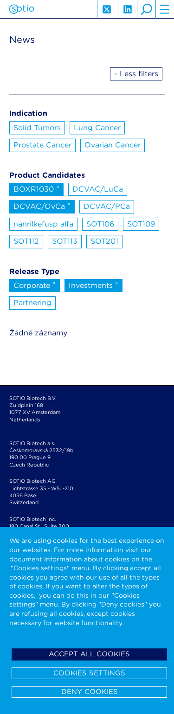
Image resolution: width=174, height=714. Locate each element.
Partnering (32, 302)
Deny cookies (89, 691)
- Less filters (136, 73)
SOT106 (100, 224)
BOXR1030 (36, 188)
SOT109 (141, 224)
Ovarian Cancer (112, 144)
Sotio (21, 9)
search (146, 9)
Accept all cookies (89, 654)
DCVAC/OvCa (42, 205)
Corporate (34, 285)
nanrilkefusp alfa (43, 224)
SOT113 (64, 241)
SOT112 (26, 241)
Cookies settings (89, 673)
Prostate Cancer (42, 144)
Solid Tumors (37, 127)
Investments (93, 285)
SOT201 (104, 241)
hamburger (164, 9)
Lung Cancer (97, 127)
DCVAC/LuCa (97, 189)
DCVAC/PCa (107, 206)
